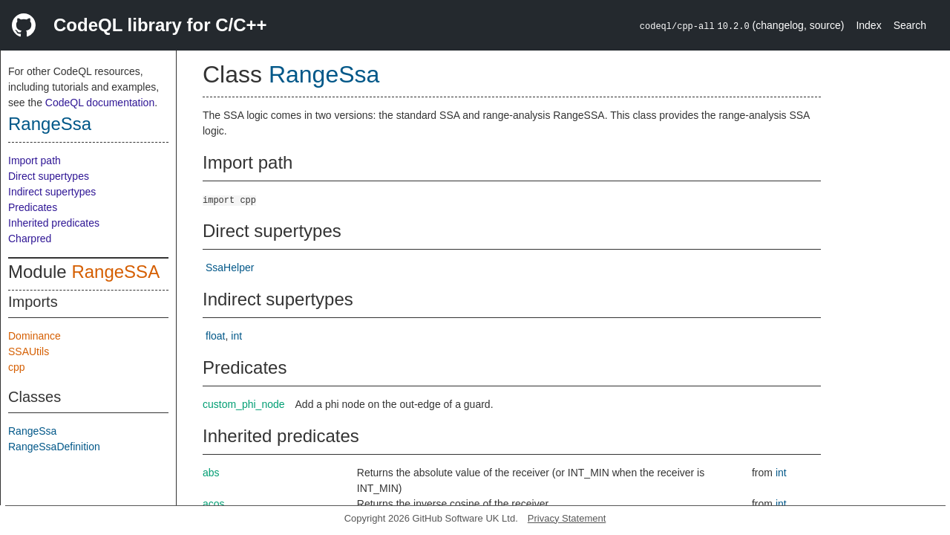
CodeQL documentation (99, 102)
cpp (16, 367)
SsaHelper (230, 267)
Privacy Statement (567, 518)
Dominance (34, 336)
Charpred (29, 238)
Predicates (32, 207)
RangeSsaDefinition (54, 447)
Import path (34, 160)
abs (211, 473)
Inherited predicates (53, 223)
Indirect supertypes (52, 192)
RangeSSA (115, 272)
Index (868, 25)
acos (214, 504)
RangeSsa (49, 124)
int (236, 336)
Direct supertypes (48, 176)
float (215, 336)
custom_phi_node (244, 404)
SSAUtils (28, 351)
